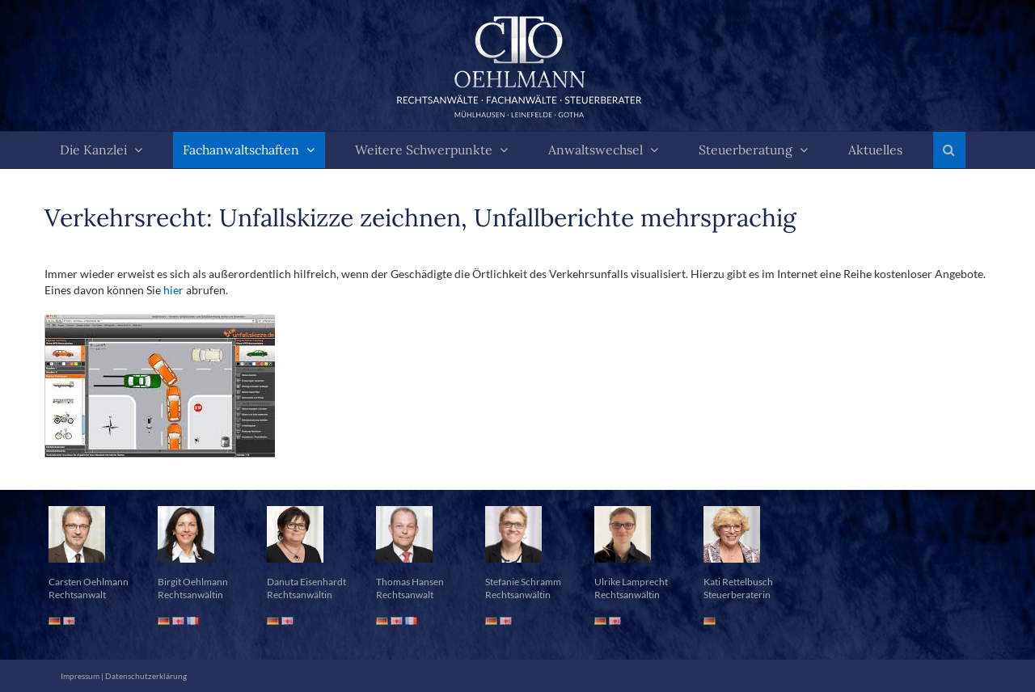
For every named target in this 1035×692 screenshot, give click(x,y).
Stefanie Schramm (523, 582)
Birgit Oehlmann (193, 582)
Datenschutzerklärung (146, 676)
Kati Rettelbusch (738, 582)
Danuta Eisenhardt (306, 582)
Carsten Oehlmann (89, 582)
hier (173, 290)
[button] (949, 150)
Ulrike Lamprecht (631, 582)
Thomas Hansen (410, 582)
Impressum (80, 676)
